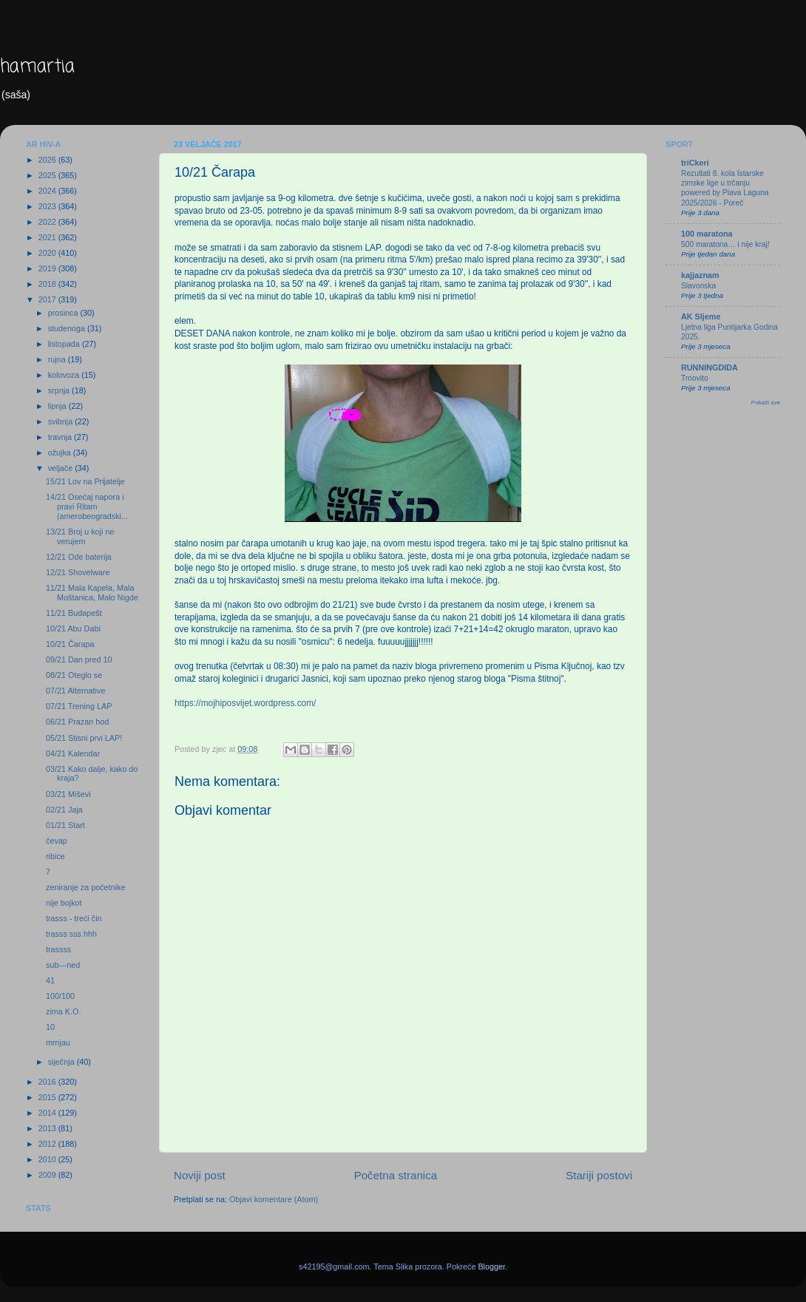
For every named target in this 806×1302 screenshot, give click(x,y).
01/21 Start (65, 825)
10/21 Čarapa (70, 644)
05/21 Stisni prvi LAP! (84, 737)
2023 (48, 206)
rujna (58, 359)
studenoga (67, 328)
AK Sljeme (700, 316)
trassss (58, 949)
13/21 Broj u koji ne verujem (80, 536)
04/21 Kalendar (73, 753)
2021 (48, 237)
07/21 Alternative (75, 690)
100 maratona (707, 233)
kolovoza (65, 374)
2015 (48, 1097)
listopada (65, 343)
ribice (55, 856)
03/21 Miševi (68, 794)
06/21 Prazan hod (77, 721)
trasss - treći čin (74, 918)
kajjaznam (700, 275)
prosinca (64, 312)
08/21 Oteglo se (74, 675)
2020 (48, 252)
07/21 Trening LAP (79, 706)
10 (50, 1027)
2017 (48, 299)
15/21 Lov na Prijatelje (85, 481)
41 (50, 980)
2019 (48, 268)
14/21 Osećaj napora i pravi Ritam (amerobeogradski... (87, 506)
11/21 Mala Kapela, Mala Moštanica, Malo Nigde (92, 592)
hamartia (37, 67)
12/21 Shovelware (77, 572)
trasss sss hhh (71, 933)
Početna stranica (396, 1175)
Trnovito (694, 378)
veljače (61, 468)
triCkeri (695, 162)
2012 (48, 1143)
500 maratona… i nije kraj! (725, 244)
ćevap (56, 840)
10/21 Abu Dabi (73, 628)
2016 (48, 1081)
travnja (61, 437)
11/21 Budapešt (74, 612)
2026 (48, 159)
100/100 (60, 995)
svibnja (61, 421)
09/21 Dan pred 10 (79, 659)
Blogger (491, 1266)
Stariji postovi (599, 1175)
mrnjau (58, 1042)
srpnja (60, 390)
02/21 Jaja (64, 809)
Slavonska (698, 286)
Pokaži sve (765, 402)
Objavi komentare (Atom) (273, 1199)
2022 (48, 221)
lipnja (58, 405)
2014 (48, 1112)
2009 (48, 1174)
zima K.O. (63, 1011)
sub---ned (63, 964)
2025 (48, 175)
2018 (48, 283)
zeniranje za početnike (85, 887)
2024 (48, 190)
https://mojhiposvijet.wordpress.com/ (245, 703)
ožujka (60, 452)
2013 (48, 1128)
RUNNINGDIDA (709, 367)
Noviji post (200, 1175)
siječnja (62, 1061)
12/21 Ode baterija (79, 556)
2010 (48, 1159)
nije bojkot (64, 902)
